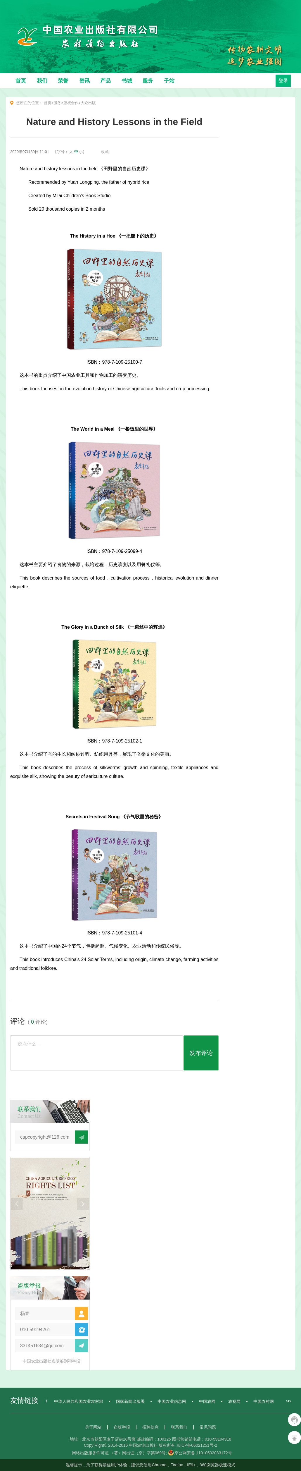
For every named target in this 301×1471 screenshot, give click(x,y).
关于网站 (93, 1427)
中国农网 (207, 1401)
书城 (127, 81)
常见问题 (208, 1427)
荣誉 (63, 81)
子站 (169, 81)
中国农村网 (263, 1401)
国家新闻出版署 (130, 1401)
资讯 (84, 81)
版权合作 (71, 103)
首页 (20, 81)
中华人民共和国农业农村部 (78, 1401)
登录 (283, 80)
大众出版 (88, 103)
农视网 (234, 1401)
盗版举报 (122, 1427)
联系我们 (179, 1427)
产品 (105, 81)
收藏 (105, 151)
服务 (148, 81)
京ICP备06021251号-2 (196, 1445)
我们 (42, 81)
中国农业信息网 (172, 1401)
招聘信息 (150, 1427)
